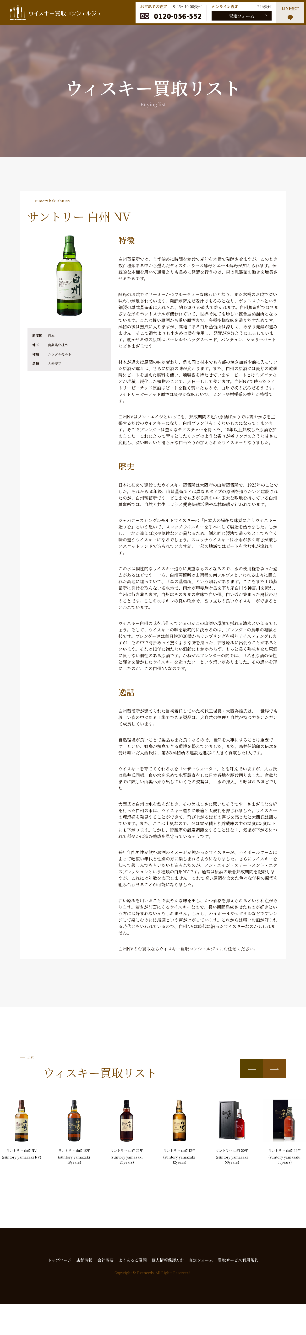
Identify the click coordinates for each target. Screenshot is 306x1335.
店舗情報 (84, 1260)
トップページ (59, 1260)
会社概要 (105, 1260)
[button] (251, 1068)
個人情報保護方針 (168, 1260)
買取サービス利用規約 (238, 1260)
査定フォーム (241, 16)
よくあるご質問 (132, 1260)
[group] (21, 1129)
